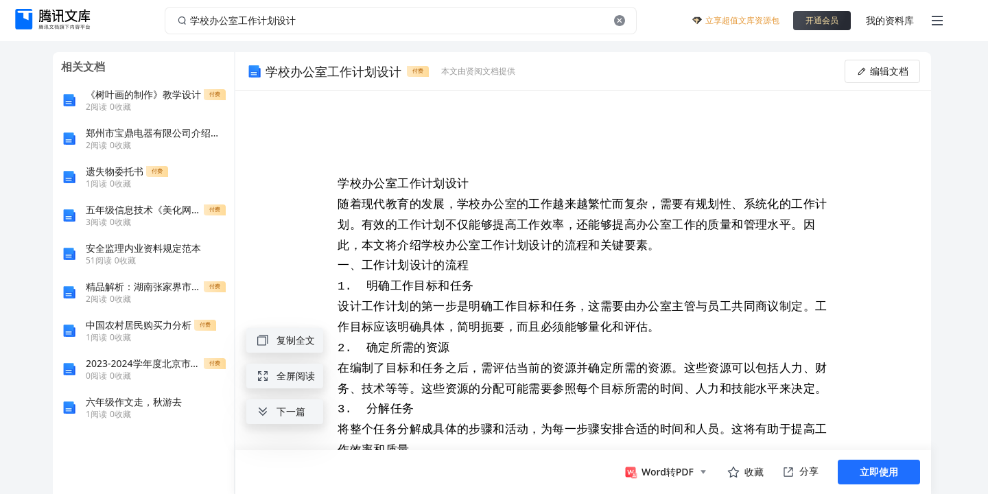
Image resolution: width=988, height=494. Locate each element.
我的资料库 (890, 20)
